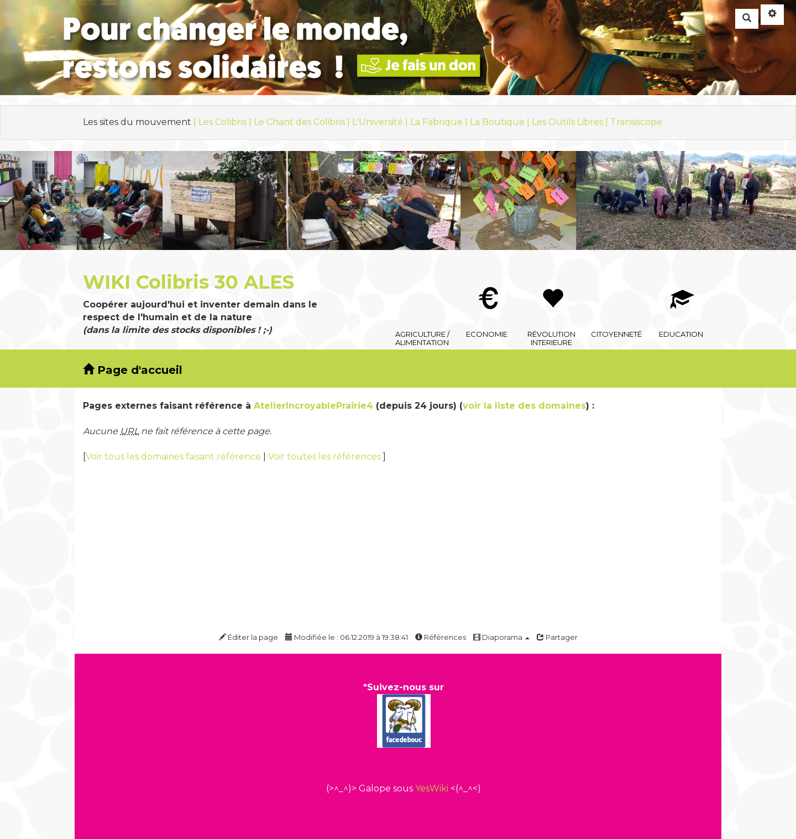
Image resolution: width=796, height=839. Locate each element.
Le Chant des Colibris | (303, 122)
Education (681, 280)
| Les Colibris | (223, 122)
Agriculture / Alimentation (422, 280)
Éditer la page (248, 637)
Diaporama (501, 637)
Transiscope (636, 122)
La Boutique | (501, 122)
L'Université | (381, 122)
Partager (557, 637)
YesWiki (431, 788)
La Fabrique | (440, 122)
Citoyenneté (616, 280)
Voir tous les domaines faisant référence (174, 456)
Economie (487, 280)
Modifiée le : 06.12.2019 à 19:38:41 (346, 637)
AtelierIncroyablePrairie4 (313, 405)
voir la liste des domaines (524, 405)
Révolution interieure (552, 280)
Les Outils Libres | (571, 122)
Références (440, 637)
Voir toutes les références (325, 456)
